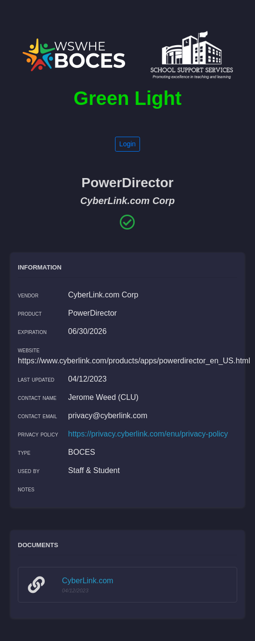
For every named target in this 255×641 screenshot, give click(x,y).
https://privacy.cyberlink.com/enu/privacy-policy (148, 434)
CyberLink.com (88, 581)
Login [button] (127, 144)
